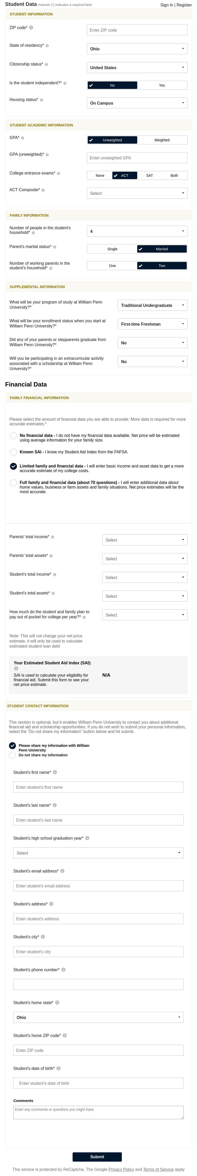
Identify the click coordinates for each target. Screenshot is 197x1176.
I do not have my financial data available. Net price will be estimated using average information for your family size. (100, 437)
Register (184, 5)
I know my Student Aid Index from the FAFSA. (74, 452)
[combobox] (137, 48)
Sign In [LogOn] (167, 5)
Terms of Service (158, 1169)
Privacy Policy (121, 1169)
